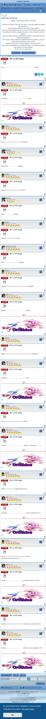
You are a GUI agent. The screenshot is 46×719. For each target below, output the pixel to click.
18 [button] (35, 679)
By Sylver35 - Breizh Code (29, 699)
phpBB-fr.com (26, 693)
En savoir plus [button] (28, 709)
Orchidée (10, 82)
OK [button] (12, 715)
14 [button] (22, 679)
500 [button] (41, 679)
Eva (8, 126)
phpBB (18, 691)
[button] (11, 679)
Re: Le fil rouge (17, 59)
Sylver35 (31, 697)
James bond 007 (11, 246)
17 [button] (32, 679)
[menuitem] (6, 4)
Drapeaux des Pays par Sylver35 (20, 702)
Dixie (9, 150)
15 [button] (25, 679)
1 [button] (17, 679)
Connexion (16, 53)
